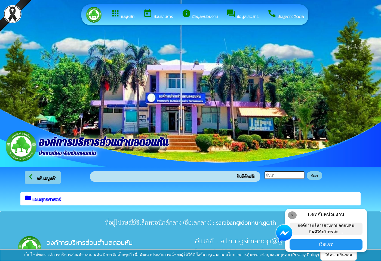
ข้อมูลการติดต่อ (285, 14)
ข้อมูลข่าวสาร (242, 14)
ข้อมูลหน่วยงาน (200, 14)
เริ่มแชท (326, 244)
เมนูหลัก (122, 14)
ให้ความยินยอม (338, 255)
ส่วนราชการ (158, 14)
